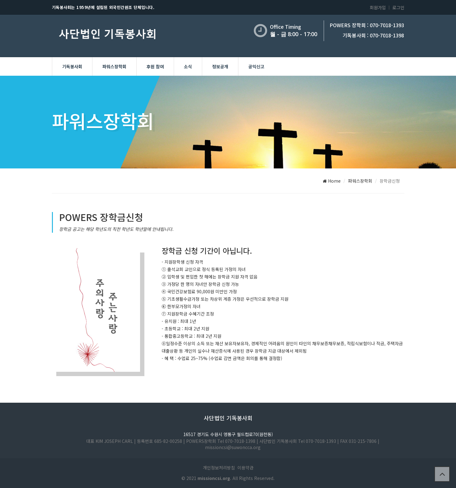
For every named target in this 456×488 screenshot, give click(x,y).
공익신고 (256, 66)
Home (332, 181)
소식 (188, 66)
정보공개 (220, 66)
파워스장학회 (114, 66)
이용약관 (245, 468)
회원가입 (378, 7)
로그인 (398, 7)
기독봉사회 (72, 66)
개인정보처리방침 (219, 468)
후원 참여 (155, 66)
